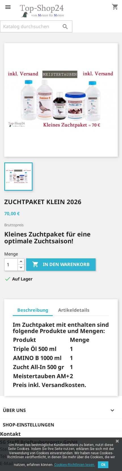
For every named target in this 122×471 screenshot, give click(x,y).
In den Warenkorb (61, 264)
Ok (103, 465)
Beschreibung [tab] (32, 310)
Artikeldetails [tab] (73, 310)
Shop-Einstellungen (28, 425)
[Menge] (11, 264)
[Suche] (36, 26)
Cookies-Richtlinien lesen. (74, 465)
